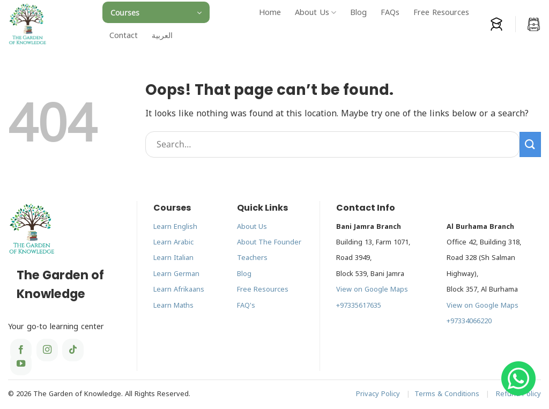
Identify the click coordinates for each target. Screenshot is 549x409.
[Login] (496, 24)
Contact (123, 35)
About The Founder (269, 242)
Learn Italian (173, 257)
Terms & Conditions (446, 394)
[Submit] (530, 144)
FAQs (390, 12)
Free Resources (441, 12)
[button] (156, 12)
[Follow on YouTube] (21, 364)
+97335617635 (358, 305)
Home (270, 12)
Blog (358, 12)
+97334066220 (469, 321)
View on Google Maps (372, 289)
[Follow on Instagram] (47, 350)
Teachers (252, 257)
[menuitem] (162, 35)
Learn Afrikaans (178, 289)
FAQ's (246, 305)
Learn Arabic (173, 242)
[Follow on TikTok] (73, 350)
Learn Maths (173, 305)
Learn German (176, 273)
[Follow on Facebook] (21, 350)
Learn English (175, 226)
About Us (315, 12)
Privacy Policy (378, 394)
